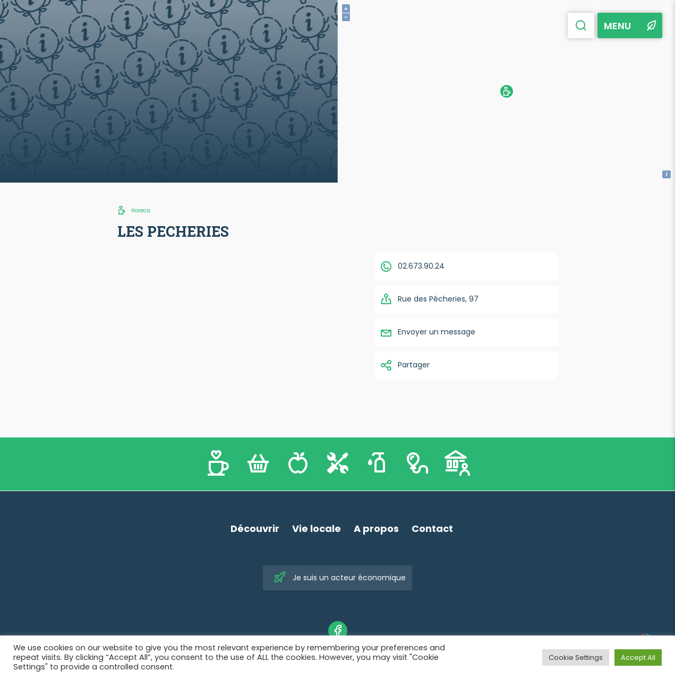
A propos (376, 528)
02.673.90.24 (412, 266)
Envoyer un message (427, 332)
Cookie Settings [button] (576, 657)
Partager (405, 365)
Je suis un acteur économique (340, 578)
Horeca (140, 210)
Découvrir (254, 528)
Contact (432, 528)
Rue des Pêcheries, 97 (429, 299)
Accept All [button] (638, 657)
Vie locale (316, 528)
